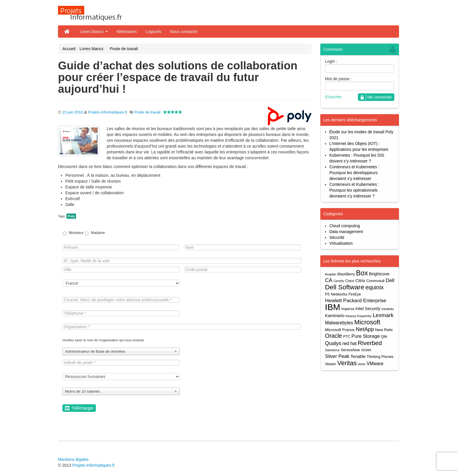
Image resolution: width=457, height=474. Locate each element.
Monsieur (76, 233)
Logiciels (153, 31)
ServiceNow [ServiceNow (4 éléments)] (350, 350)
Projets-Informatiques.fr (107, 112)
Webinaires (127, 31)
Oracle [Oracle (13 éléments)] (333, 336)
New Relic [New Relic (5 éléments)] (384, 330)
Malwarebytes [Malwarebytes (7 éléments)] (339, 322)
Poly (71, 216)
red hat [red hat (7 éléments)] (349, 343)
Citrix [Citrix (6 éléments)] (360, 280)
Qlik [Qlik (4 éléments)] (384, 337)
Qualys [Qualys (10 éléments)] (333, 343)
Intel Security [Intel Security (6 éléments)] (367, 308)
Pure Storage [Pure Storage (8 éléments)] (365, 336)
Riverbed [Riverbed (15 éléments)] (370, 343)
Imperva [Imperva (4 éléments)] (347, 309)
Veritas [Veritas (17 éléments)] (346, 363)
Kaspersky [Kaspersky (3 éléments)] (364, 316)
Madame (98, 233)
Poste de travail (124, 48)
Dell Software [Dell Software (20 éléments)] (344, 287)
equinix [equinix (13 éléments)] (374, 287)
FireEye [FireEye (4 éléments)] (355, 294)
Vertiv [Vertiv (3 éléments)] (361, 364)
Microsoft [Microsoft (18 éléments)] (367, 322)
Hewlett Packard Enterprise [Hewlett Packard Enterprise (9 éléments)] (355, 300)
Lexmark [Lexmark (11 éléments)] (383, 315)
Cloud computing (344, 225)
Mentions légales (73, 459)
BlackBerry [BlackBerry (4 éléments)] (346, 274)
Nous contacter (184, 31)
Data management (346, 231)
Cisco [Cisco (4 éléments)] (349, 281)
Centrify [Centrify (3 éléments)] (338, 281)
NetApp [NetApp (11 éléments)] (365, 329)
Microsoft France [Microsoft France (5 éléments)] (340, 330)
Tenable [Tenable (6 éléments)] (357, 356)
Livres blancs (94, 31)
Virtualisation (341, 243)
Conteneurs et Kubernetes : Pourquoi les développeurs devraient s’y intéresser (354, 173)
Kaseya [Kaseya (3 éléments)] (351, 316)
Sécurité (336, 237)
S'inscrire (333, 97)
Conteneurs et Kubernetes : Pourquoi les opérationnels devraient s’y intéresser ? (354, 190)
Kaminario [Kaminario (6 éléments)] (334, 315)
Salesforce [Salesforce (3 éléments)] (332, 350)
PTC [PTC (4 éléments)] (346, 337)
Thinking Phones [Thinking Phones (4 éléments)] (380, 357)
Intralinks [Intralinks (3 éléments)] (388, 309)
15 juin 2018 (72, 112)
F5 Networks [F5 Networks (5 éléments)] (336, 294)
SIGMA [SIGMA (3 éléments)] (366, 350)
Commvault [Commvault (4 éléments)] (375, 281)
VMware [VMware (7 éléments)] (375, 363)
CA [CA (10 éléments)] (328, 280)
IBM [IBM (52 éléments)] (332, 307)
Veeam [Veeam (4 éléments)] (330, 364)
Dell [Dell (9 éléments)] (390, 280)
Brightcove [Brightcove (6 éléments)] (379, 274)
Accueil (68, 48)
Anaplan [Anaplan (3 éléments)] (330, 274)
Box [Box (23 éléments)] (362, 273)
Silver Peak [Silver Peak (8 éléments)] (337, 356)
